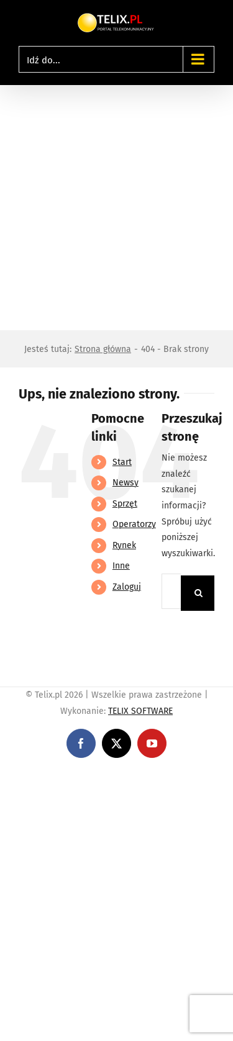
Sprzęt (124, 503)
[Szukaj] (198, 593)
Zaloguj (126, 587)
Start (122, 462)
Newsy (125, 482)
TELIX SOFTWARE (140, 711)
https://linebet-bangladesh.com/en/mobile (85, 777)
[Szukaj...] (171, 591)
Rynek (124, 545)
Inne (121, 566)
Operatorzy (134, 524)
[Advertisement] (116, 207)
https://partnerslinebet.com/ (57, 793)
